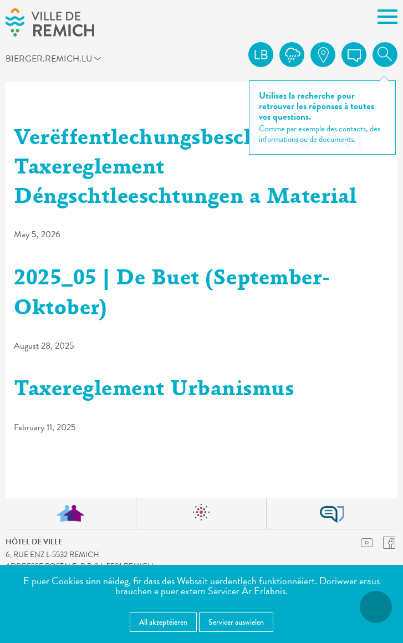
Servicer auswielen (236, 621)
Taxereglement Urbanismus (154, 390)
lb (260, 55)
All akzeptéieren (163, 621)
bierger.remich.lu (25, 58)
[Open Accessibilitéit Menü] (376, 607)
